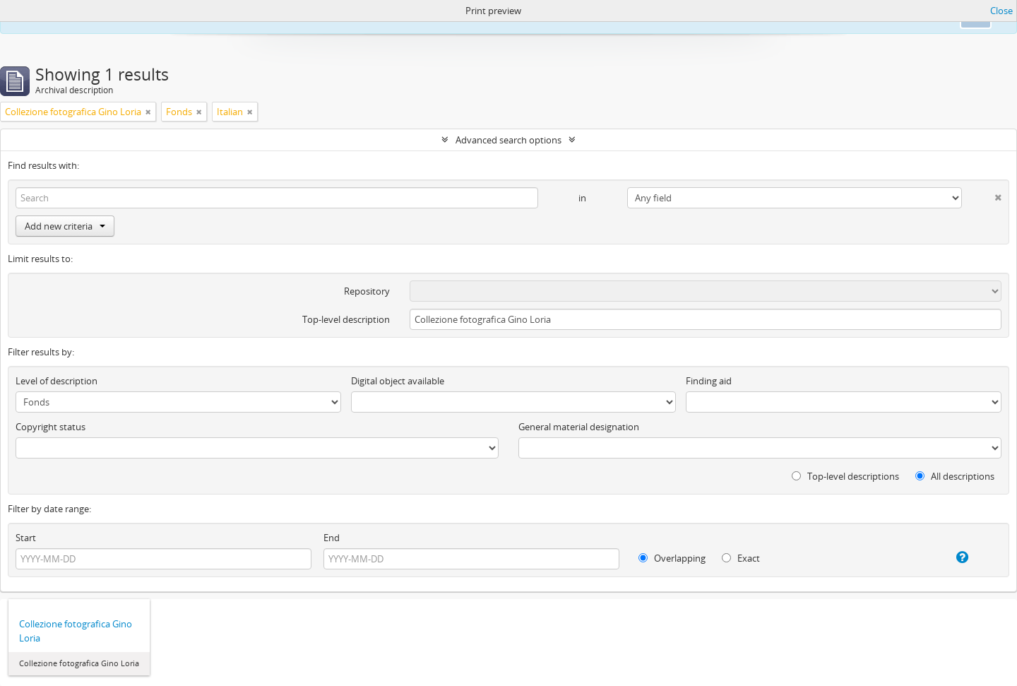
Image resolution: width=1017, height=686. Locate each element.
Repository (367, 291)
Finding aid (709, 380)
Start (26, 537)
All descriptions (954, 476)
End (331, 537)
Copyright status (50, 426)
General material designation (578, 426)
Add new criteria (65, 226)
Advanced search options (508, 140)
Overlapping (672, 558)
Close (1001, 10)
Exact (741, 558)
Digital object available (397, 380)
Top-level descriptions (845, 476)
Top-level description (346, 319)
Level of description (56, 380)
